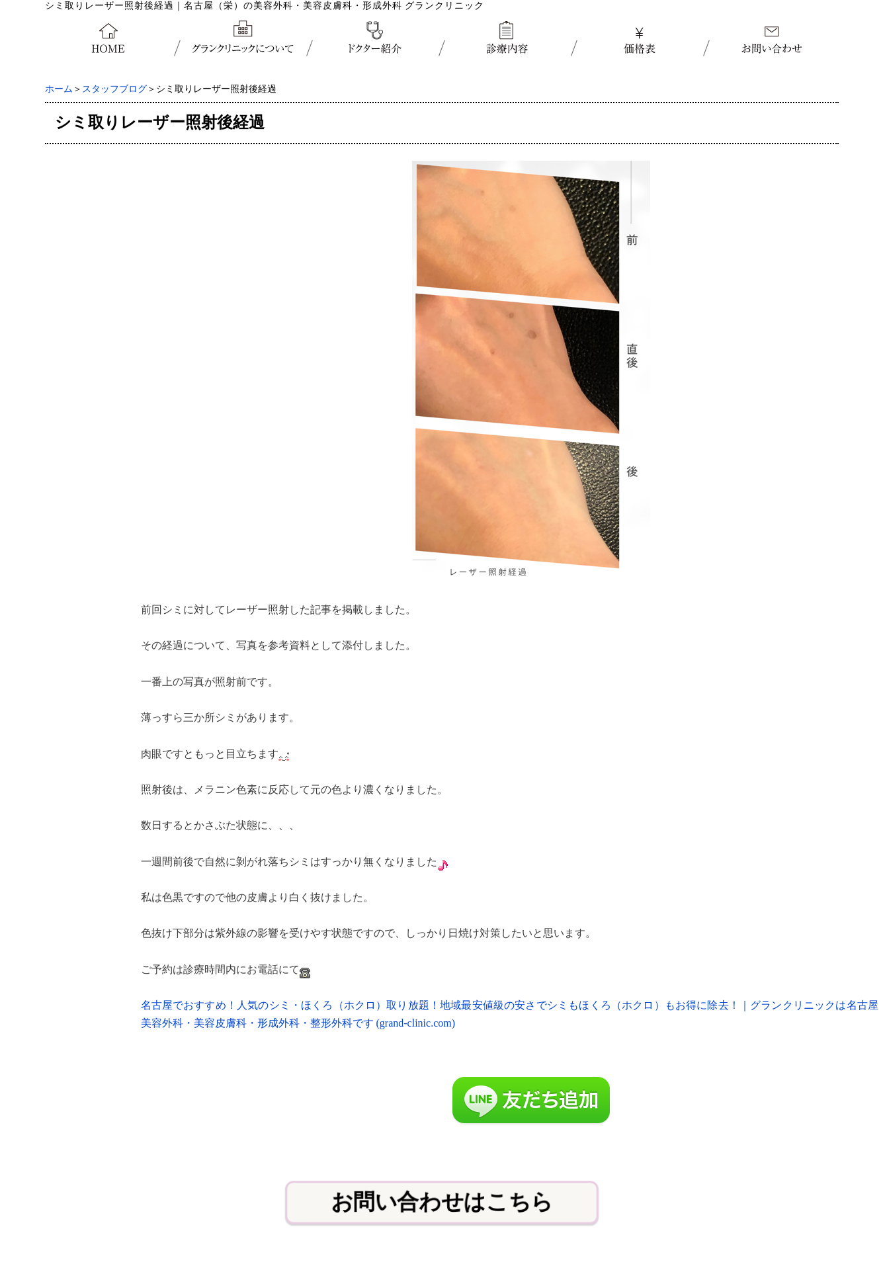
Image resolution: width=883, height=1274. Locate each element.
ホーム (59, 89)
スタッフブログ (114, 89)
